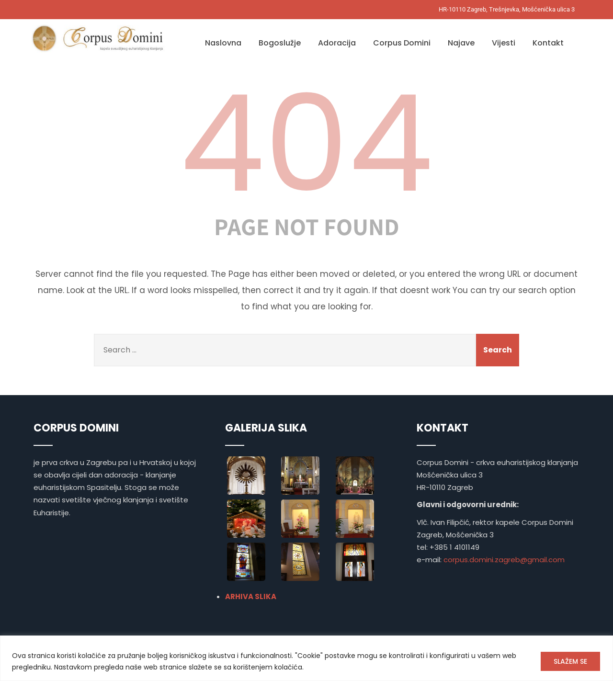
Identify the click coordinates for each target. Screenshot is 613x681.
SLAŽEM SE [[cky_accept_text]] (570, 661)
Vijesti (503, 42)
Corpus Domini (402, 42)
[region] (306, 658)
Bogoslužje (280, 42)
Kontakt (548, 42)
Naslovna (223, 42)
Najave (461, 42)
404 (306, 144)
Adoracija (337, 42)
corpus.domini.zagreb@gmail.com (504, 560)
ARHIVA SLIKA (250, 596)
